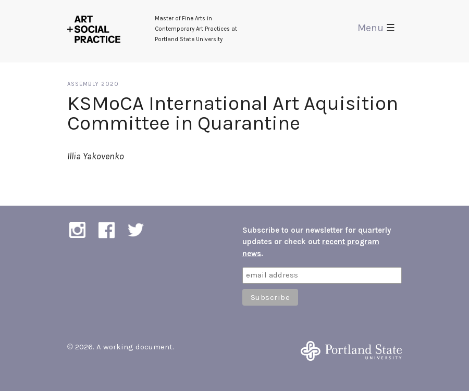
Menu (376, 28)
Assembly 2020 (93, 84)
